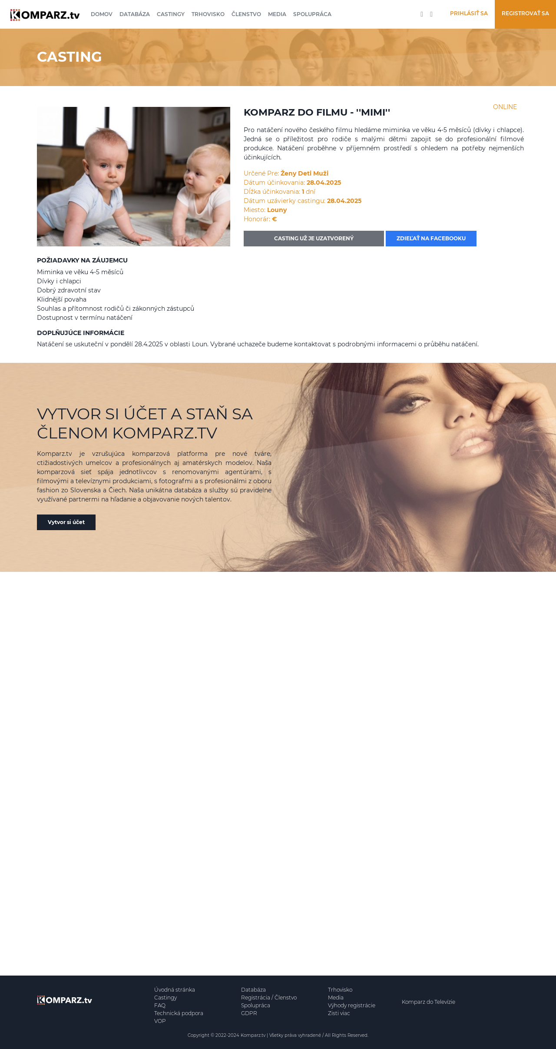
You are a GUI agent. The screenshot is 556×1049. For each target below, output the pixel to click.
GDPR (249, 1013)
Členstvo (246, 14)
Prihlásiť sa (469, 13)
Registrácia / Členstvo (269, 997)
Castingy (171, 14)
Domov (102, 14)
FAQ (159, 1005)
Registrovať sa (525, 13)
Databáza (134, 14)
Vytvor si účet (66, 522)
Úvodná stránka (174, 989)
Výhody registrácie (351, 1005)
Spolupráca (312, 14)
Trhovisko (208, 14)
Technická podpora (178, 1013)
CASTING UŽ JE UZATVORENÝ (314, 238)
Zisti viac (339, 1013)
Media (277, 14)
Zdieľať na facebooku (431, 238)
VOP (160, 1021)
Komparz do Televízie (428, 1002)
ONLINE (505, 107)
